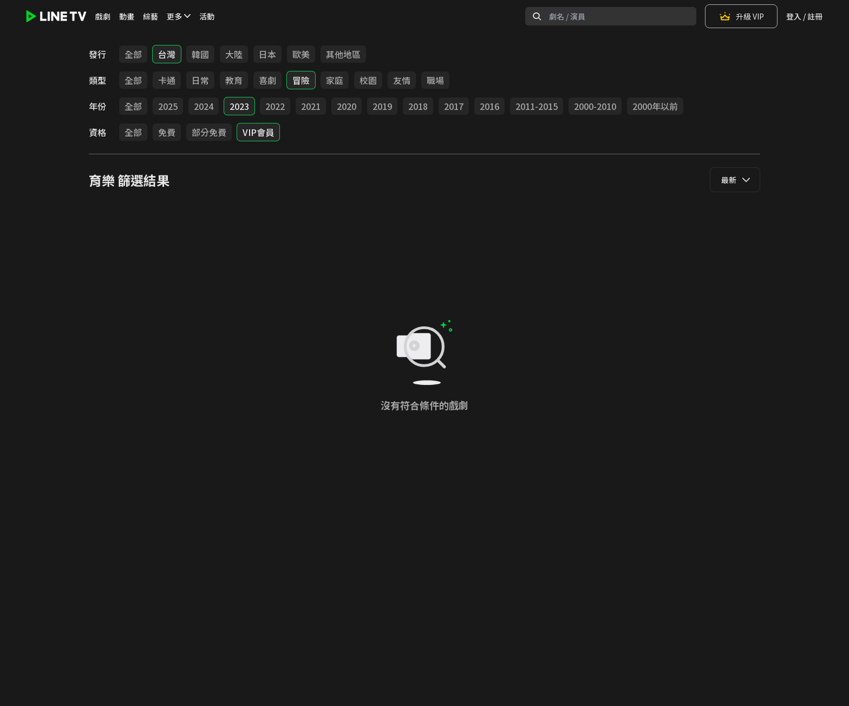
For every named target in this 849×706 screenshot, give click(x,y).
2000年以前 (655, 106)
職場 (435, 80)
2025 (168, 106)
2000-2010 (595, 106)
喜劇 (267, 80)
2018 (418, 106)
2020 (346, 106)
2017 (453, 106)
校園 (368, 80)
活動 (206, 16)
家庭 (334, 80)
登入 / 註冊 (804, 16)
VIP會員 (258, 132)
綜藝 (150, 16)
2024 (203, 106)
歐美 (301, 54)
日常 (200, 80)
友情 (401, 80)
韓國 (200, 54)
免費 (166, 132)
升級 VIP (741, 16)
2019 (382, 106)
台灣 (166, 54)
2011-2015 (536, 106)
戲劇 (102, 16)
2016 (489, 106)
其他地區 (343, 54)
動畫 (126, 16)
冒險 (301, 80)
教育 (234, 80)
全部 (133, 54)
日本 (267, 54)
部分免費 (209, 132)
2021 (311, 106)
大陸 (234, 54)
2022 (275, 106)
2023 (239, 106)
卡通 (166, 80)
